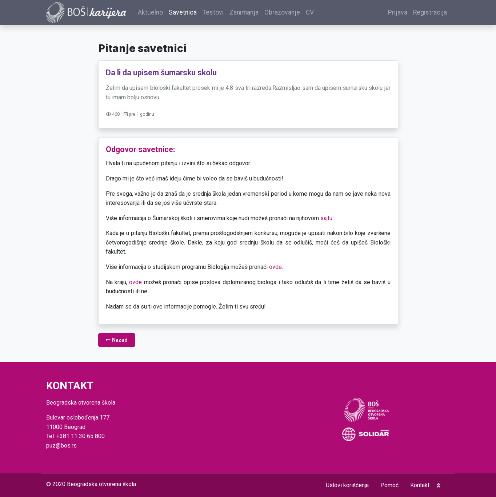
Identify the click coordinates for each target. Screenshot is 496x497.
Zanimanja (244, 12)
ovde (275, 266)
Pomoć (389, 485)
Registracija (430, 12)
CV (310, 12)
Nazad (117, 340)
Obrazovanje (282, 12)
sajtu (326, 218)
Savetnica (183, 12)
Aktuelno (150, 12)
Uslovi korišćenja (347, 485)
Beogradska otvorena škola (101, 484)
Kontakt (419, 485)
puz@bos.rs (61, 445)
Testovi (213, 12)
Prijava (397, 12)
